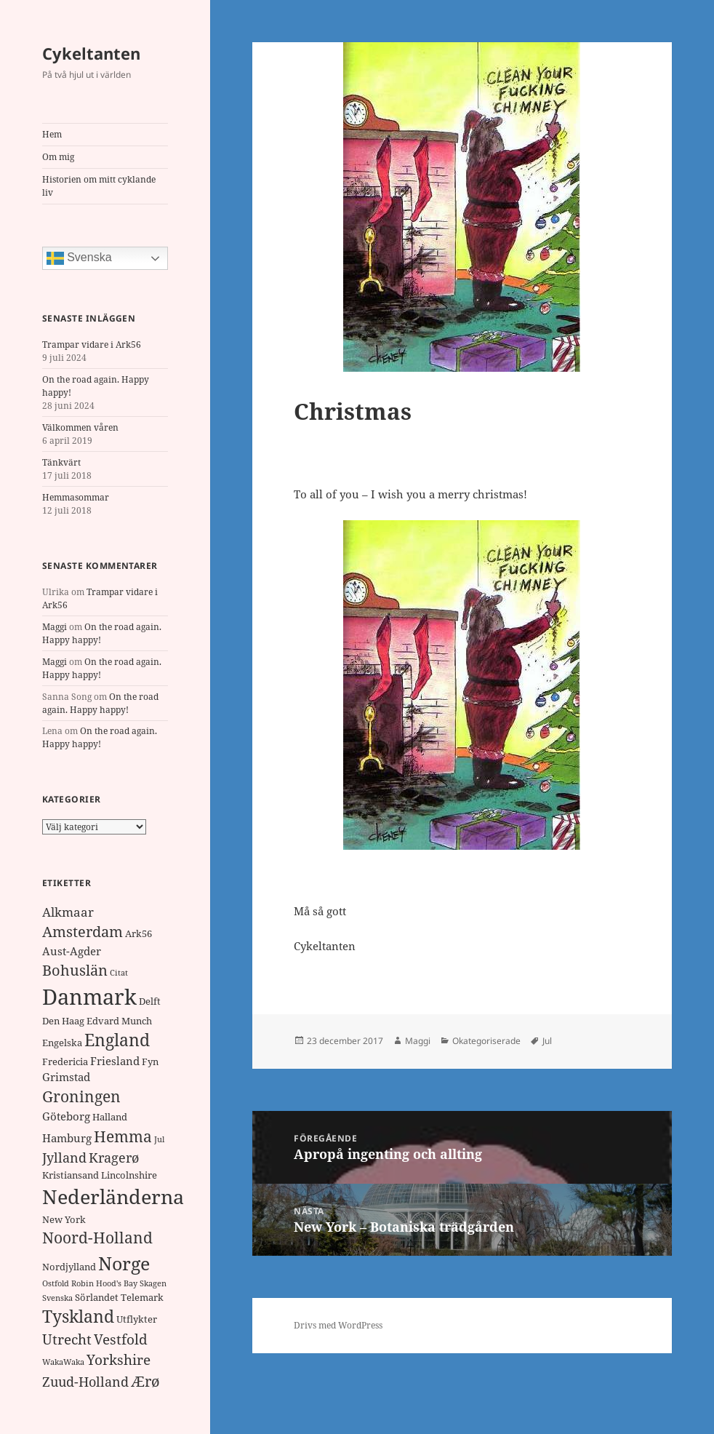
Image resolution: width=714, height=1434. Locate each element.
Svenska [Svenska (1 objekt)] (57, 1298)
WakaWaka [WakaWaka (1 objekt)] (63, 1362)
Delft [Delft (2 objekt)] (150, 1001)
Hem (52, 134)
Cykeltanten (91, 53)
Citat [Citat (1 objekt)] (119, 973)
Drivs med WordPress (338, 1325)
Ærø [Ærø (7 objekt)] (145, 1381)
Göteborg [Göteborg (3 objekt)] (66, 1116)
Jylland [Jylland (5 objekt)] (64, 1157)
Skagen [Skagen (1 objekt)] (153, 1283)
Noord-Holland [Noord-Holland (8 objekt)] (97, 1237)
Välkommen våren (80, 427)
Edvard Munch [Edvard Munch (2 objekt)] (119, 1020)
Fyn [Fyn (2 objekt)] (150, 1061)
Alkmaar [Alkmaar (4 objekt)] (68, 912)
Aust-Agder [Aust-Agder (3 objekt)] (71, 951)
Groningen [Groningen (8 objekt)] (81, 1096)
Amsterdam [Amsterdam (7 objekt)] (82, 931)
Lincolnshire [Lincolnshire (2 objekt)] (129, 1175)
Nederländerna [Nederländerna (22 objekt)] (113, 1196)
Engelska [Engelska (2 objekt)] (62, 1042)
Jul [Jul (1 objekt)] (159, 1139)
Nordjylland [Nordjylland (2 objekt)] (69, 1266)
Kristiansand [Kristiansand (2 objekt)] (70, 1175)
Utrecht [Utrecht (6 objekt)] (67, 1339)
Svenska (79, 258)
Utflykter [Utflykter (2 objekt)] (136, 1319)
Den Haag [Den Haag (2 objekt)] (63, 1020)
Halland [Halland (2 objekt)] (109, 1116)
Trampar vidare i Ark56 (91, 344)
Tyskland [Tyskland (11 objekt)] (78, 1316)
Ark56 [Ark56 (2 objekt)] (138, 933)
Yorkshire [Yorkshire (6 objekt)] (119, 1359)
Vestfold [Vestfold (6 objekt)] (121, 1339)
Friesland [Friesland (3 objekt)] (115, 1060)
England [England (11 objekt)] (117, 1040)
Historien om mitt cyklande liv (99, 186)
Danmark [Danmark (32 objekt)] (89, 996)
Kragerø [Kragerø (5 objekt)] (114, 1157)
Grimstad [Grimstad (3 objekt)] (66, 1076)
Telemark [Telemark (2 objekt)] (142, 1297)
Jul (547, 1041)
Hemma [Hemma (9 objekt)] (123, 1136)
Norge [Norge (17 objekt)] (124, 1263)
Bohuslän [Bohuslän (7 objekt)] (75, 970)
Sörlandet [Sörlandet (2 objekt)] (97, 1297)
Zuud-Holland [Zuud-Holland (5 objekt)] (85, 1381)
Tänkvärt (61, 462)
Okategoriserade (486, 1041)
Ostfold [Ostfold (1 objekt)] (55, 1283)
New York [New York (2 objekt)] (64, 1219)
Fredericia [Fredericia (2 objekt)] (65, 1061)
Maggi (54, 627)
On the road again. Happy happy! (100, 703)
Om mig (58, 157)
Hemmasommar (75, 497)
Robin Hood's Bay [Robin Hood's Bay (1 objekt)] (104, 1283)
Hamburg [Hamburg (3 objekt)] (67, 1138)
